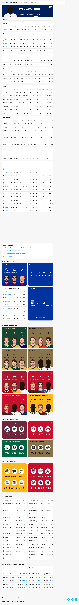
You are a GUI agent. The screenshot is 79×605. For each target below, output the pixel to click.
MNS (5, 186)
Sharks (6, 547)
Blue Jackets (7, 308)
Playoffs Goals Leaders (14, 328)
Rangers (36, 9)
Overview (21, 14)
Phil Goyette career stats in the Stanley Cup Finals (19, 248)
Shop (11, 601)
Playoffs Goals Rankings (14, 423)
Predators (7, 521)
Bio (39, 14)
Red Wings (33, 521)
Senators (33, 517)
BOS (5, 169)
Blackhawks (7, 528)
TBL (22, 577)
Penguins (6, 301)
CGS (5, 172)
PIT (5, 200)
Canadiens (33, 510)
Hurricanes (7, 294)
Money (8, 598)
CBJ (22, 574)
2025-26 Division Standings (11, 288)
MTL (5, 43)
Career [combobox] (27, 19)
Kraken (6, 551)
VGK (38, 584)
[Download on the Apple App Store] (68, 599)
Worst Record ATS (40, 465)
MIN (48, 577)
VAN (5, 210)
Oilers (5, 537)
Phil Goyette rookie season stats (14, 251)
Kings (5, 544)
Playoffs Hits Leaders (40, 351)
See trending (8, 256)
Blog (8, 601)
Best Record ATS (14, 465)
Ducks (5, 541)
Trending (14, 598)
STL (5, 50)
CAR (22, 581)
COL (38, 577)
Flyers (5, 298)
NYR (5, 47)
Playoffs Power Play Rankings (14, 441)
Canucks (6, 558)
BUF (5, 40)
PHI (5, 197)
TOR (5, 207)
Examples (20, 598)
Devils (5, 315)
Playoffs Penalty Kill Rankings (40, 441)
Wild (5, 510)
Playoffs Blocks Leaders (14, 373)
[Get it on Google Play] (72, 599)
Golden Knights (8, 534)
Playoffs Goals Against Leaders (14, 395)
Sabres (32, 503)
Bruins (32, 514)
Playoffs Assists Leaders (40, 328)
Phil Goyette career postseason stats (15, 253)
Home (3, 598)
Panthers (33, 524)
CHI (5, 176)
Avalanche (7, 503)
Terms (16, 601)
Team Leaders (14, 265)
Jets (5, 524)
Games (31, 14)
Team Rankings (40, 265)
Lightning (49, 305)
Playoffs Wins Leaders (40, 373)
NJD (22, 588)
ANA (48, 584)
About (3, 601)
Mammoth (7, 514)
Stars (5, 507)
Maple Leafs (33, 528)
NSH (11, 577)
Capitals (6, 305)
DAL (11, 584)
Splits (36, 14)
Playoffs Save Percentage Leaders (40, 395)
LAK (5, 183)
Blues (5, 517)
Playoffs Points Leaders (14, 351)
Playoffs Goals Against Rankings (40, 423)
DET (5, 179)
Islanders (6, 312)
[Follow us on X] (76, 599)
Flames (6, 554)
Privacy (22, 601)
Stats (26, 14)
